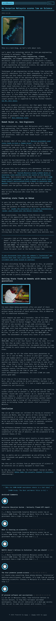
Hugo (26, 615)
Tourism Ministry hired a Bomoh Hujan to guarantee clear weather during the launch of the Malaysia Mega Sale (26, 175)
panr (45, 615)
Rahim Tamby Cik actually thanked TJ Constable (34, 472)
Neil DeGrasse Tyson (20, 118)
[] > (28, 490)
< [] (27, 487)
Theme (33, 615)
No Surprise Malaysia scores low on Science (27, 8)
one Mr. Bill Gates (9, 101)
